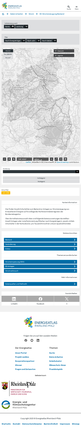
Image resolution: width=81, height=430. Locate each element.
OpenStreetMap (62, 162)
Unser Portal (20, 353)
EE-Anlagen (9, 266)
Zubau (7, 249)
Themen (53, 347)
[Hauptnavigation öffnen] (76, 8)
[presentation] (9, 26)
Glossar (18, 365)
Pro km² (7, 58)
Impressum (65, 424)
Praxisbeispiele (56, 369)
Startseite (6, 424)
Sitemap (75, 424)
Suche (52, 353)
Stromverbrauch (11, 271)
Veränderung (10, 244)
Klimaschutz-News (57, 365)
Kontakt (16, 424)
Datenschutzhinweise (32, 424)
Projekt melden (22, 357)
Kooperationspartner (24, 361)
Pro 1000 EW (8, 54)
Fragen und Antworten (25, 369)
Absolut (7, 51)
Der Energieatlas (23, 347)
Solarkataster (55, 361)
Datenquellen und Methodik (16, 284)
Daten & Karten (56, 357)
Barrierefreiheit (51, 424)
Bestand (8, 240)
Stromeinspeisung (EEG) (14, 262)
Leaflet (28, 162)
